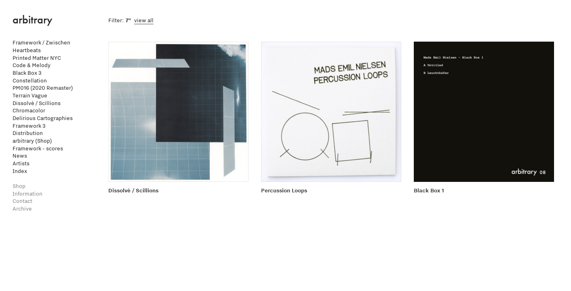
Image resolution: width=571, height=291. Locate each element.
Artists (21, 163)
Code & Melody (32, 65)
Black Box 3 (27, 73)
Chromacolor (29, 110)
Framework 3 (29, 125)
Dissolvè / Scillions (37, 103)
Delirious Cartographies (43, 118)
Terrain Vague (30, 95)
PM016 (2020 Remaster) (43, 87)
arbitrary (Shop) (32, 140)
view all (144, 20)
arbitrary (33, 20)
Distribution (28, 133)
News (20, 155)
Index (20, 171)
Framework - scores (38, 148)
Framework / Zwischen (41, 42)
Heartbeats (27, 50)
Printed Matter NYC (37, 58)
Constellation (30, 80)
